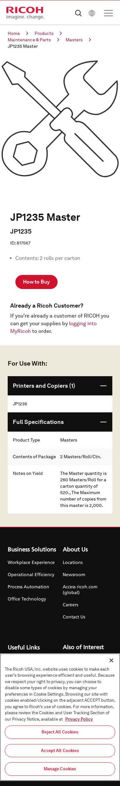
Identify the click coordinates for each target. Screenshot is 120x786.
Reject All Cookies (60, 732)
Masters (78, 39)
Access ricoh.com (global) (80, 589)
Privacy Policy (79, 719)
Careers (70, 604)
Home (18, 33)
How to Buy (36, 282)
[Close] (111, 660)
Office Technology (27, 598)
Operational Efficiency (31, 574)
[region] (60, 717)
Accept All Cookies (60, 750)
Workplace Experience (31, 562)
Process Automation (28, 586)
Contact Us (74, 616)
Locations (73, 562)
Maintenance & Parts (33, 39)
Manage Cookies (60, 768)
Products (48, 33)
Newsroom (74, 574)
